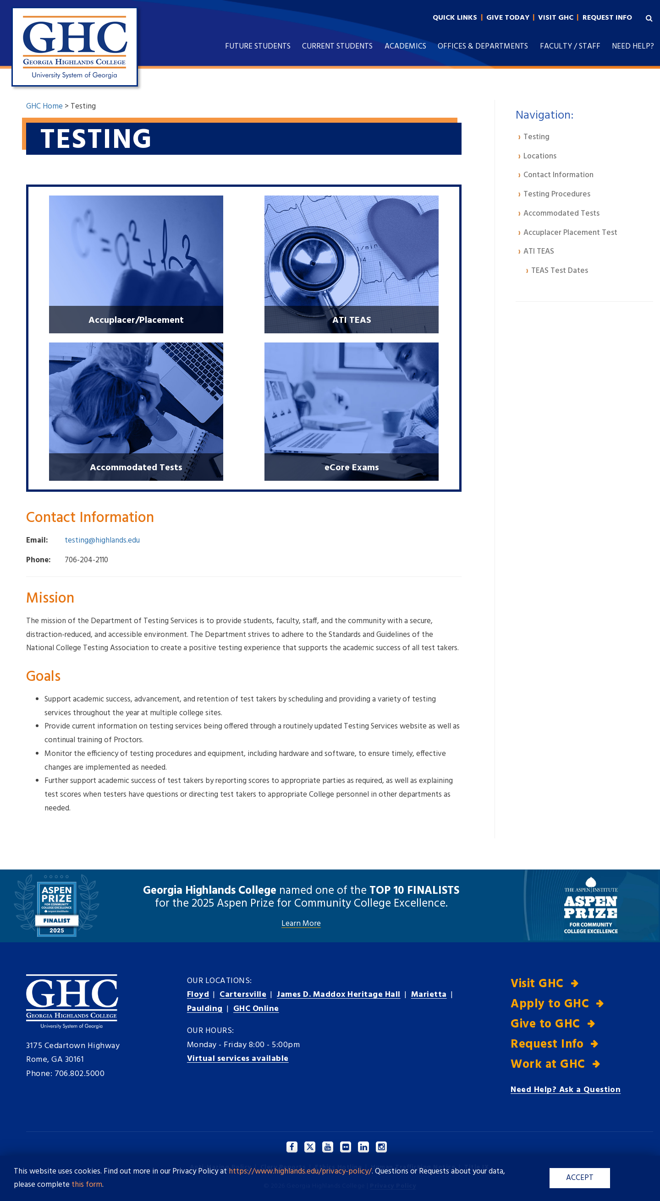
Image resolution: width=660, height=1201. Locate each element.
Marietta (431, 994)
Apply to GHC (550, 1004)
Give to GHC (545, 1024)
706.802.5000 (80, 1074)
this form (87, 1185)
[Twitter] (310, 1146)
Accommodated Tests (561, 213)
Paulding (205, 1009)
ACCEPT (579, 1178)
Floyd (198, 994)
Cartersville (243, 994)
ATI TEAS (538, 251)
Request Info (547, 1044)
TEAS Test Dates (559, 271)
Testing (536, 137)
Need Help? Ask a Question (566, 1090)
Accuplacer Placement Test (570, 233)
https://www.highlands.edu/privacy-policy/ (300, 1171)
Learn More (301, 924)
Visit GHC (537, 983)
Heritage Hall (339, 994)
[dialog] (632, 1173)
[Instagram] (381, 1146)
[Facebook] (292, 1146)
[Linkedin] (364, 1146)
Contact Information (558, 175)
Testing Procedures (556, 194)
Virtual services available (238, 1058)
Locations (539, 156)
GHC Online (256, 1009)
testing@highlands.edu (102, 540)
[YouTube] (328, 1146)
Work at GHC (548, 1064)
